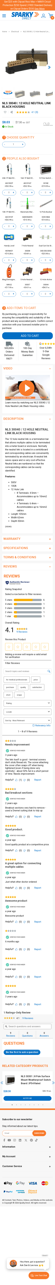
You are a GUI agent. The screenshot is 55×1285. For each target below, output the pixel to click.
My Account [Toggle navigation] (8, 1156)
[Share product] (11, 112)
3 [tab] (20, 1104)
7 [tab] (38, 1104)
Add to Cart (30, 336)
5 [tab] (29, 1104)
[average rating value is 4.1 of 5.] (25, 112)
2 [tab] (16, 1104)
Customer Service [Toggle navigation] (12, 1166)
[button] (42, 16)
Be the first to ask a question (22, 1052)
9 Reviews (28, 1018)
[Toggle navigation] (4, 15)
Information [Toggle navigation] (8, 1146)
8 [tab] (42, 1104)
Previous (1, 1082)
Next (53, 1082)
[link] (9, 1018)
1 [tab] (12, 1104)
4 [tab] (25, 1104)
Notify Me (27, 1098)
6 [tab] (34, 1104)
